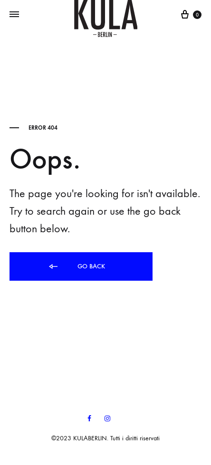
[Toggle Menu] (14, 14)
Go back (76, 267)
